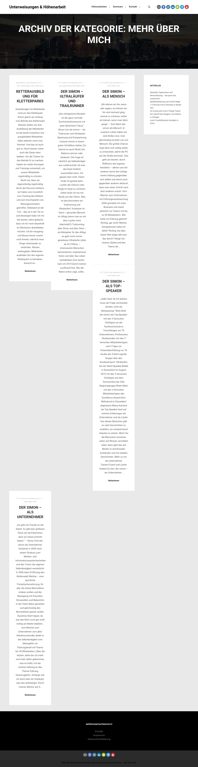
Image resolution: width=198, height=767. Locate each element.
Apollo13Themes (113, 762)
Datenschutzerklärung (99, 739)
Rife (64, 762)
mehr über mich (37, 86)
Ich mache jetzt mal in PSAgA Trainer (165, 111)
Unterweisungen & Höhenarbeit (24, 7)
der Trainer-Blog (23, 86)
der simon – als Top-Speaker (113, 286)
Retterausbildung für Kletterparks (30, 96)
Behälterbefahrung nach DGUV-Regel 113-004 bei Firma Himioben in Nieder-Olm (166, 105)
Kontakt (99, 731)
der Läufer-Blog (65, 86)
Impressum (99, 735)
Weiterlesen (30, 271)
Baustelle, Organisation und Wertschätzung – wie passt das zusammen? (163, 95)
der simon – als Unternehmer (30, 512)
